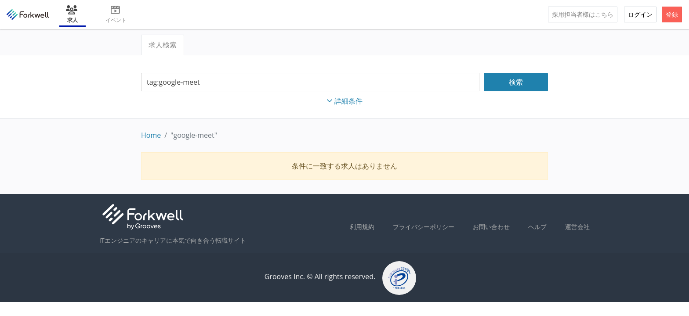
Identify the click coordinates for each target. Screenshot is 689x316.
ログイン (640, 14)
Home (151, 135)
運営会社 (577, 227)
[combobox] (310, 82)
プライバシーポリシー (423, 227)
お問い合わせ (491, 227)
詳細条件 (344, 101)
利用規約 (362, 227)
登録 (672, 14)
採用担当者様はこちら (582, 14)
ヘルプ (537, 227)
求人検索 (163, 45)
